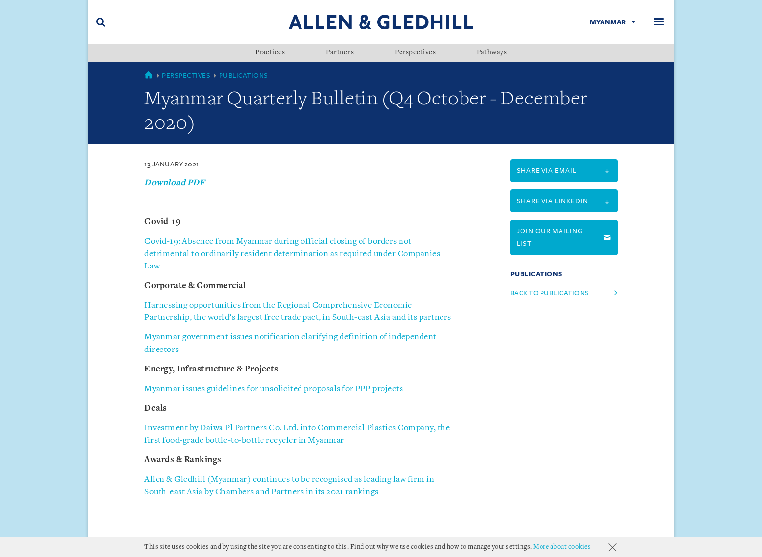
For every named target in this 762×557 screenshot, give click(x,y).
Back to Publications (549, 293)
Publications (243, 75)
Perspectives (415, 52)
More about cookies (562, 547)
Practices (270, 52)
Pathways (492, 52)
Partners (340, 52)
